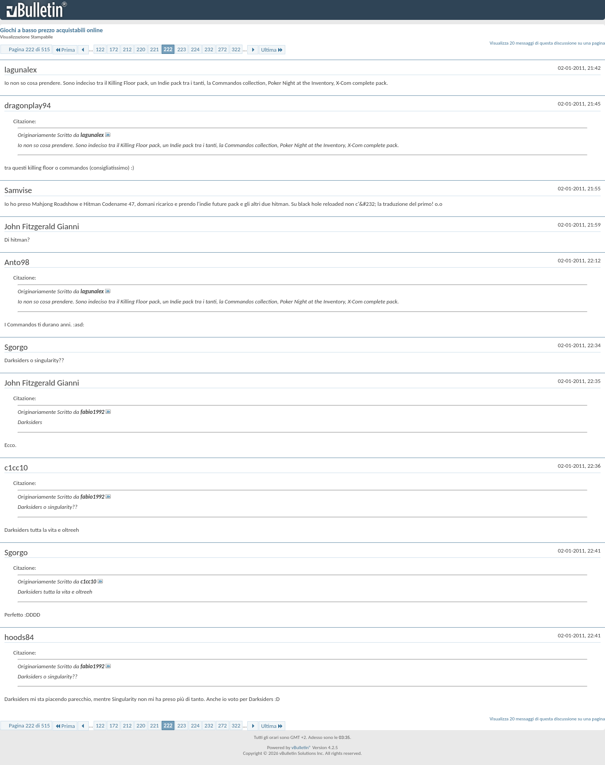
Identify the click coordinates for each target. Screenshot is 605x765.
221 (154, 49)
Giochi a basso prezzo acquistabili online (51, 30)
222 (168, 49)
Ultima (272, 49)
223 (181, 49)
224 (195, 49)
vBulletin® (301, 747)
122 (100, 49)
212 (127, 49)
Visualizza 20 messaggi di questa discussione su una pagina (547, 43)
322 (236, 49)
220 (140, 49)
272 (222, 49)
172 (113, 49)
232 (208, 49)
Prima (65, 49)
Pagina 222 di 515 (29, 49)
